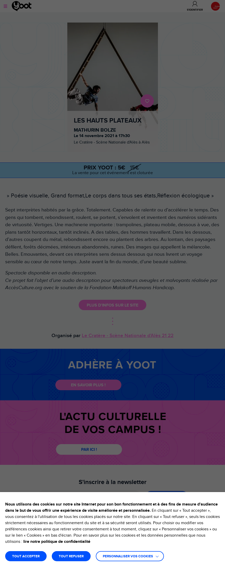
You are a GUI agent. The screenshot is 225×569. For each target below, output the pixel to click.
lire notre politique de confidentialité (56, 541)
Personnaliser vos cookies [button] (128, 556)
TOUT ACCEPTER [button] (26, 556)
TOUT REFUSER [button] (71, 556)
